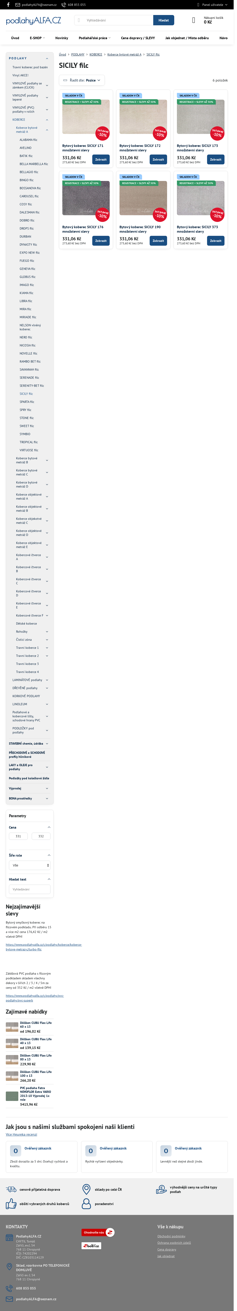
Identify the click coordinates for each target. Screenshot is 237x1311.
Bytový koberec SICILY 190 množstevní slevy (140, 229)
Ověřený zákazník (38, 1148)
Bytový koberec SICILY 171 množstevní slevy (82, 147)
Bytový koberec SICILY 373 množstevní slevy (197, 229)
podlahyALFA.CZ (33, 20)
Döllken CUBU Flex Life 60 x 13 (36, 1025)
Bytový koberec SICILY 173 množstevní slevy (197, 147)
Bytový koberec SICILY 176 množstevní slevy (82, 229)
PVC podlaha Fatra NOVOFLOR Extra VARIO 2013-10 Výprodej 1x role (35, 1094)
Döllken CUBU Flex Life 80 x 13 (36, 1057)
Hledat (164, 20)
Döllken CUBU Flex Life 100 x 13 (36, 1074)
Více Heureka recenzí (21, 1134)
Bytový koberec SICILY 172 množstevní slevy (140, 147)
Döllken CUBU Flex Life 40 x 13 (36, 1041)
